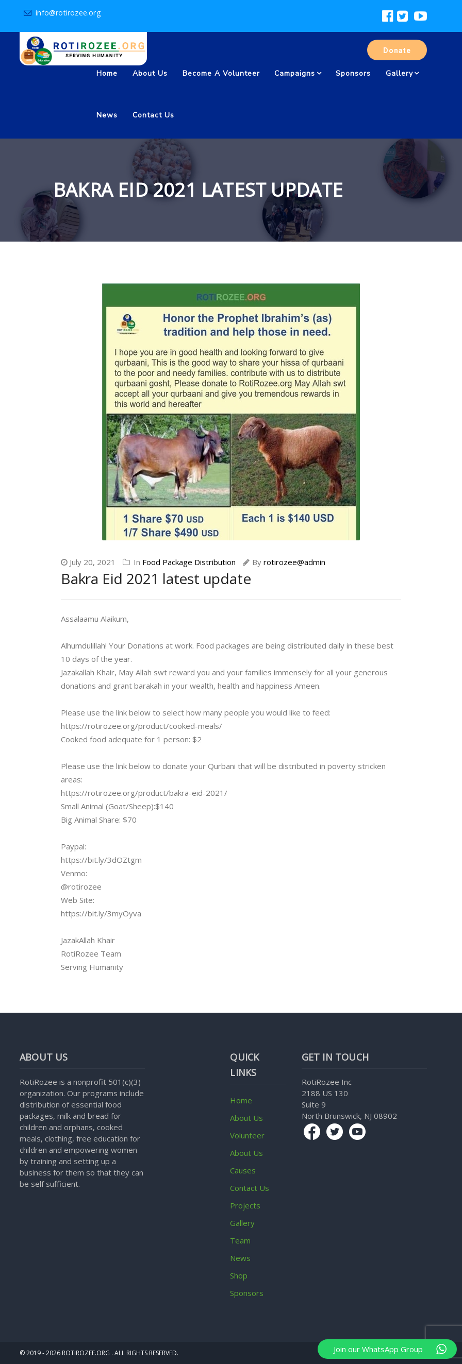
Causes (243, 1170)
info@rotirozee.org (62, 13)
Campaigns (294, 73)
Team (240, 1240)
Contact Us (153, 115)
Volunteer (247, 1135)
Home (107, 73)
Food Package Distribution (189, 562)
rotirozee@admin (294, 562)
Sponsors (353, 73)
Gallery (399, 73)
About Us (150, 73)
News (107, 115)
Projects (245, 1205)
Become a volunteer (221, 73)
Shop (239, 1275)
